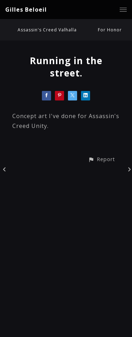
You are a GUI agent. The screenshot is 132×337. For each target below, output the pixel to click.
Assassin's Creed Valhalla (47, 30)
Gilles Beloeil (26, 9)
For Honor (110, 30)
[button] (101, 159)
